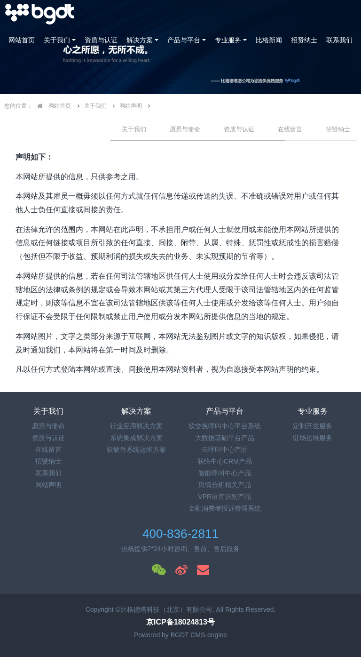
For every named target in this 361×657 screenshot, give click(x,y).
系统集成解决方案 (136, 437)
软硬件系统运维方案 (136, 449)
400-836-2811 (180, 534)
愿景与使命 (185, 129)
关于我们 (57, 40)
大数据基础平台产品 (224, 437)
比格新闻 (269, 40)
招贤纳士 (304, 40)
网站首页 (21, 40)
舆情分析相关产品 (224, 485)
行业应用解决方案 (136, 426)
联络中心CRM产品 (224, 461)
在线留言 (290, 129)
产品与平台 (183, 40)
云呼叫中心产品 (225, 449)
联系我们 (339, 40)
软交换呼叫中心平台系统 (224, 426)
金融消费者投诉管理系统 (224, 508)
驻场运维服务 (312, 437)
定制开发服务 (312, 426)
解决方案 (139, 40)
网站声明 (130, 106)
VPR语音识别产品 (224, 496)
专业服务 (228, 40)
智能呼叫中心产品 (224, 473)
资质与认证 (101, 40)
